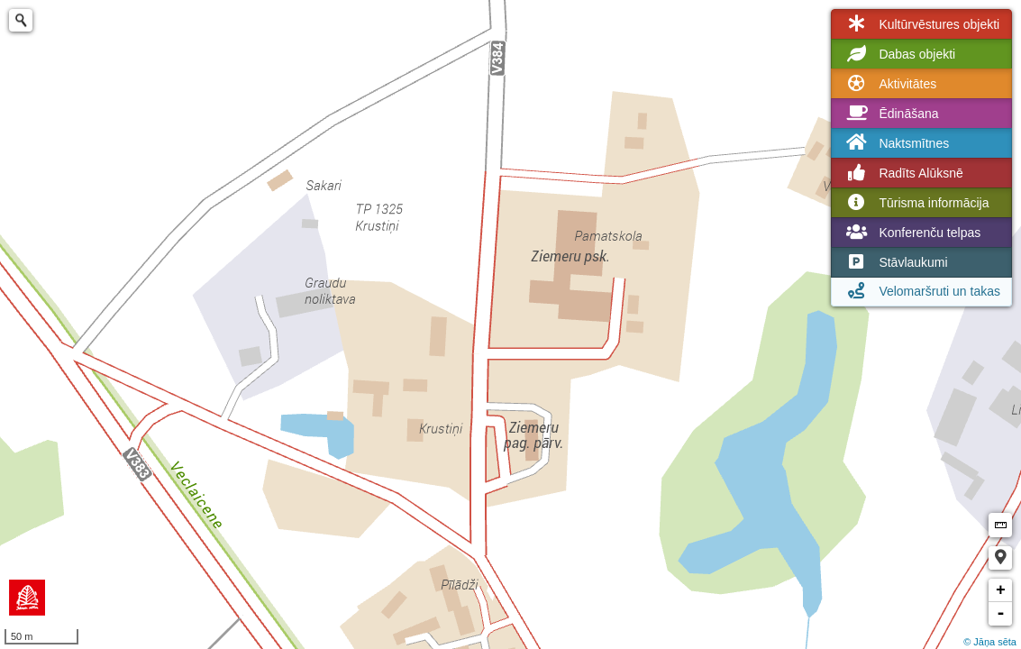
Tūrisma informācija (916, 203)
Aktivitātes (889, 84)
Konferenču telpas (911, 232)
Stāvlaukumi (895, 262)
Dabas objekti (899, 54)
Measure (1000, 525)
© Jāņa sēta (989, 641)
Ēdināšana (890, 113)
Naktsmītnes (896, 143)
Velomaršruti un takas (921, 291)
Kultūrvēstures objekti (921, 24)
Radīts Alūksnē (902, 173)
